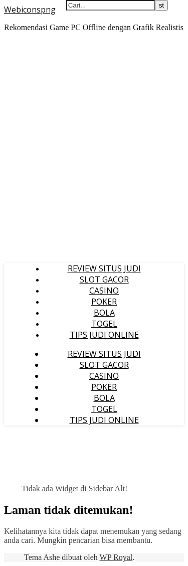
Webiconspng (30, 9)
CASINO (104, 290)
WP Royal (116, 557)
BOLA (104, 312)
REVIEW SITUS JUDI (104, 268)
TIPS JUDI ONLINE (104, 334)
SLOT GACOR (104, 279)
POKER (104, 301)
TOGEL (104, 323)
